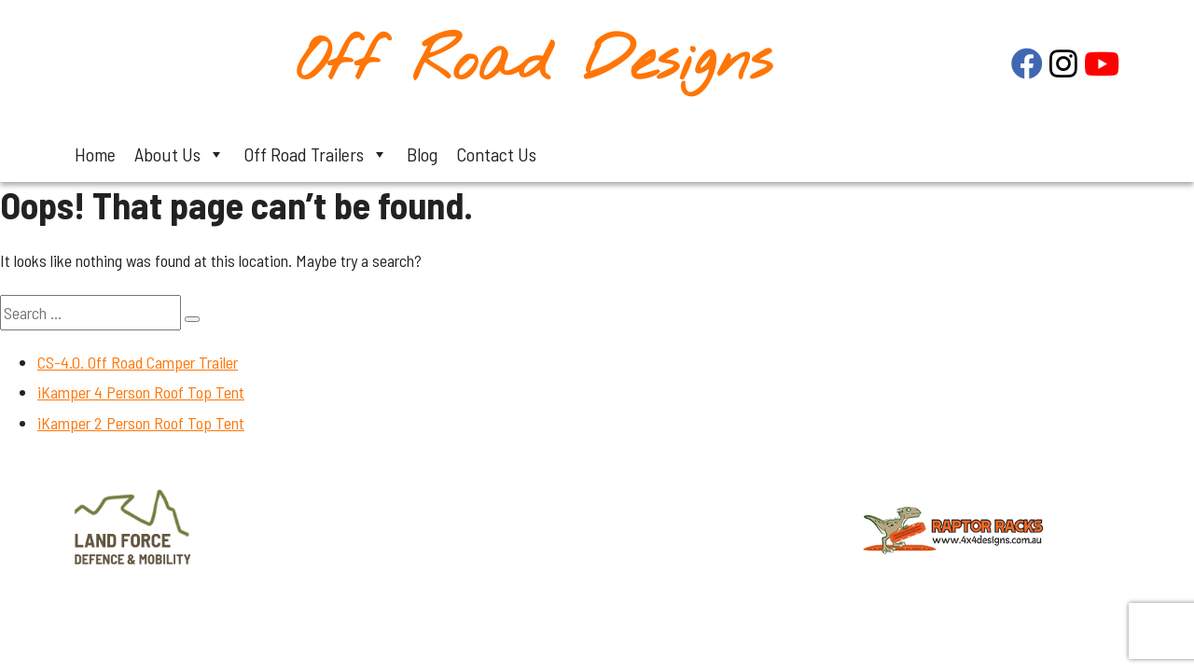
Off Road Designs (534, 63)
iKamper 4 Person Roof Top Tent (140, 392)
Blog (422, 154)
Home (95, 154)
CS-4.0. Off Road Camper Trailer (137, 362)
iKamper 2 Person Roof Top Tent (140, 423)
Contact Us (496, 154)
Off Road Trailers (315, 154)
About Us (179, 154)
